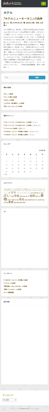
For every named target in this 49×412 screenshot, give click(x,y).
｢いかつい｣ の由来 (9, 283)
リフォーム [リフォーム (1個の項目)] (20, 193)
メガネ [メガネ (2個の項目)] (12, 192)
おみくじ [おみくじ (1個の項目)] (10, 189)
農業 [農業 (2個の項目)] (11, 202)
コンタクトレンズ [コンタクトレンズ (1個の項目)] (9, 190)
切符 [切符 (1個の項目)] (42, 193)
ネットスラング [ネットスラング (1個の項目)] (33, 190)
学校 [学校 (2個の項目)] (16, 195)
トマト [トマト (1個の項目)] (22, 190)
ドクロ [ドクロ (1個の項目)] (26, 190)
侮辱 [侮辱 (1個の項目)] (35, 193)
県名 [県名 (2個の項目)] (21, 199)
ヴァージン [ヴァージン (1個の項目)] (27, 193)
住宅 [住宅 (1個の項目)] (32, 193)
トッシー (33, 131)
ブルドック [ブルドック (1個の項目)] (41, 190)
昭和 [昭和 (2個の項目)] (32, 195)
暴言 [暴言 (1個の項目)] (37, 196)
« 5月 (5, 174)
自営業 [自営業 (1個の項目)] (40, 200)
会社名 (28, 23)
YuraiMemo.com (24, 408)
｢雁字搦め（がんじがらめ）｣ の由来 (15, 286)
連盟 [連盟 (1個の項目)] (15, 202)
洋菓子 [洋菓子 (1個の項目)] (9, 200)
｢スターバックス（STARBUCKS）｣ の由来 (17, 122)
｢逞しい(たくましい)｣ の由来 (13, 106)
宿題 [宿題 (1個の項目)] (21, 196)
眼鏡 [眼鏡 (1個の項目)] (26, 200)
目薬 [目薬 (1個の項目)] (17, 200)
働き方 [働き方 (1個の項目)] (38, 193)
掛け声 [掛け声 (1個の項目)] (28, 196)
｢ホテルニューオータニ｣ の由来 (23, 18)
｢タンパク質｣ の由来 (10, 97)
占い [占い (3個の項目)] (7, 195)
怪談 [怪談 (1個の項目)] (24, 196)
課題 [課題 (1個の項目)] (6, 202)
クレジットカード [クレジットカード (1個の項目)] (33, 189)
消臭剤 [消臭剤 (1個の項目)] (14, 200)
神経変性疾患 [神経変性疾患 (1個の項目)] (32, 200)
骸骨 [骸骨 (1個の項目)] (24, 202)
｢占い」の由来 (8, 94)
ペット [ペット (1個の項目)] (6, 193)
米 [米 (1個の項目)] (36, 200)
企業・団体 (35, 23)
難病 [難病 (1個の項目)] (21, 202)
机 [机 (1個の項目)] (39, 196)
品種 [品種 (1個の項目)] (12, 196)
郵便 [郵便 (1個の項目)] (18, 202)
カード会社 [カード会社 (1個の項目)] (24, 189)
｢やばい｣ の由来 (9, 100)
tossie (7, 23)
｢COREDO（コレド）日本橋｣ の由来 (16, 131)
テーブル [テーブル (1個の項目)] (17, 190)
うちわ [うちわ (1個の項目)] (6, 189)
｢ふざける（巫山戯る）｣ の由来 (14, 103)
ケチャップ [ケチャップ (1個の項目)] (41, 189)
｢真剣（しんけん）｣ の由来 (12, 289)
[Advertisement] (24, 241)
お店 (41, 23)
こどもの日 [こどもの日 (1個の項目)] (17, 189)
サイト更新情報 (9, 292)
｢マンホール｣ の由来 (10, 128)
